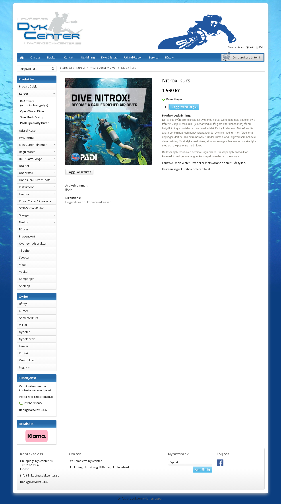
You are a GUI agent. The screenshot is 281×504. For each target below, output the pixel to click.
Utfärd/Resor (133, 57)
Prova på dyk (28, 86)
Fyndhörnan (27, 138)
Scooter (24, 257)
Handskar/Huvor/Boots (37, 180)
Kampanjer (26, 279)
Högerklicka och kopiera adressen (88, 202)
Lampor (37, 194)
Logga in (24, 367)
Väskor (24, 272)
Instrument (37, 187)
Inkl (252, 47)
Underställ (37, 173)
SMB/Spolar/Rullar (31, 208)
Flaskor (37, 222)
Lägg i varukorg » (184, 107)
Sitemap (24, 286)
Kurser (37, 93)
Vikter (23, 265)
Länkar (23, 346)
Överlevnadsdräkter (33, 243)
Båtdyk (169, 57)
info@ (22, 396)
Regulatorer (37, 152)
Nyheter (24, 332)
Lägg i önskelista (79, 172)
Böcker (23, 229)
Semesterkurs (28, 318)
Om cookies (27, 360)
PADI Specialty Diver (34, 123)
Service (154, 57)
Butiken (52, 57)
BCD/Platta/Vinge (37, 159)
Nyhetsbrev (27, 339)
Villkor (23, 325)
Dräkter (37, 166)
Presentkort (27, 236)
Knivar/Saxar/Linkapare (35, 201)
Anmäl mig (202, 469)
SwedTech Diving (31, 117)
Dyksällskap (109, 57)
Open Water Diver (32, 111)
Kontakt (69, 57)
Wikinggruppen (153, 498)
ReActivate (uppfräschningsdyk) (34, 103)
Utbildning (88, 57)
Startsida (66, 68)
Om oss (35, 57)
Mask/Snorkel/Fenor (37, 145)
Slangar (37, 215)
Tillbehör (25, 251)
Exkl (262, 47)
